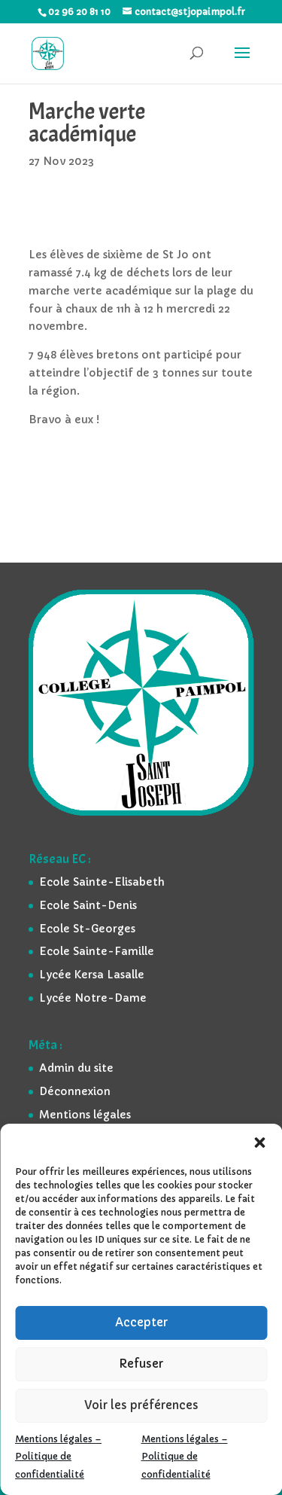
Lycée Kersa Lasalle (91, 974)
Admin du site (76, 1068)
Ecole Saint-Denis (88, 905)
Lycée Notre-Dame (93, 998)
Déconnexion (75, 1091)
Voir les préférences (141, 1405)
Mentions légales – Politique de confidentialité (58, 1457)
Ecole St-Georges (87, 928)
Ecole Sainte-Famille (96, 951)
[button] (259, 1142)
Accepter (141, 1322)
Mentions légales (85, 1114)
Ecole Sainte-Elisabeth (102, 882)
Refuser (141, 1363)
